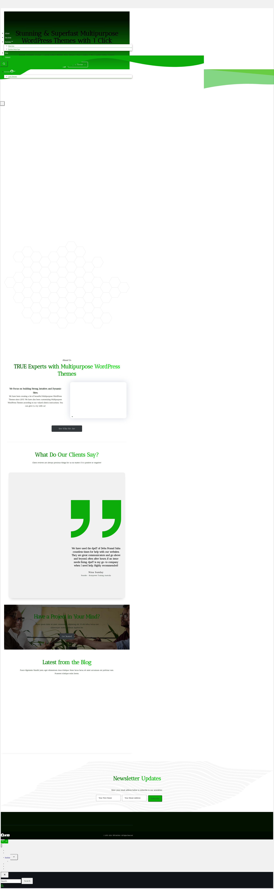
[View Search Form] (4, 64)
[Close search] (5, 875)
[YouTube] (8, 836)
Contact (7, 57)
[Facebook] (2, 836)
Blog (6, 53)
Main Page (11, 46)
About (7, 33)
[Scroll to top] (3, 841)
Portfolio (7, 857)
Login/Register (12, 76)
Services (8, 37)
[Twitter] (5, 836)
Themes (7, 864)
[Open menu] (2, 103)
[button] (14, 72)
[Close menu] (1, 845)
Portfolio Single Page (14, 49)
